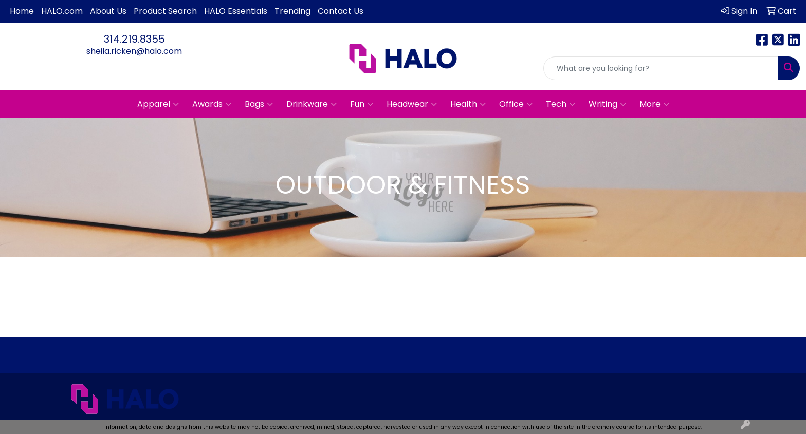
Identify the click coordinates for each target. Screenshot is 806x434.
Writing (607, 104)
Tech (560, 104)
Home (22, 11)
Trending (292, 11)
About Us (108, 11)
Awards (211, 104)
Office (516, 104)
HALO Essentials (235, 11)
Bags (259, 104)
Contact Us (340, 11)
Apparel (158, 104)
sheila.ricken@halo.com (134, 51)
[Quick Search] (660, 68)
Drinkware (311, 104)
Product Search (165, 11)
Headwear (412, 104)
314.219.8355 (134, 39)
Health (468, 104)
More (654, 104)
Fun (361, 104)
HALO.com (62, 11)
